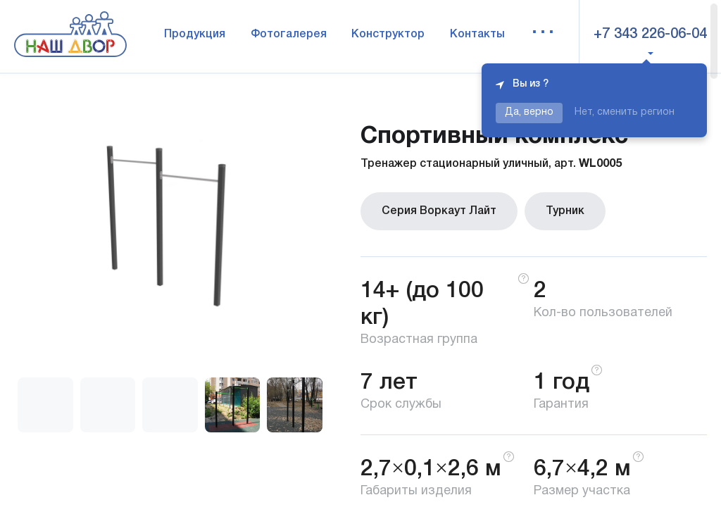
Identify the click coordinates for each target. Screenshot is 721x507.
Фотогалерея (289, 34)
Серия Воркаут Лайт (439, 211)
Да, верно (529, 112)
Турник (565, 211)
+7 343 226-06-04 (650, 34)
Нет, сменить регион (625, 112)
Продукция (194, 34)
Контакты (477, 34)
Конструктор (388, 34)
